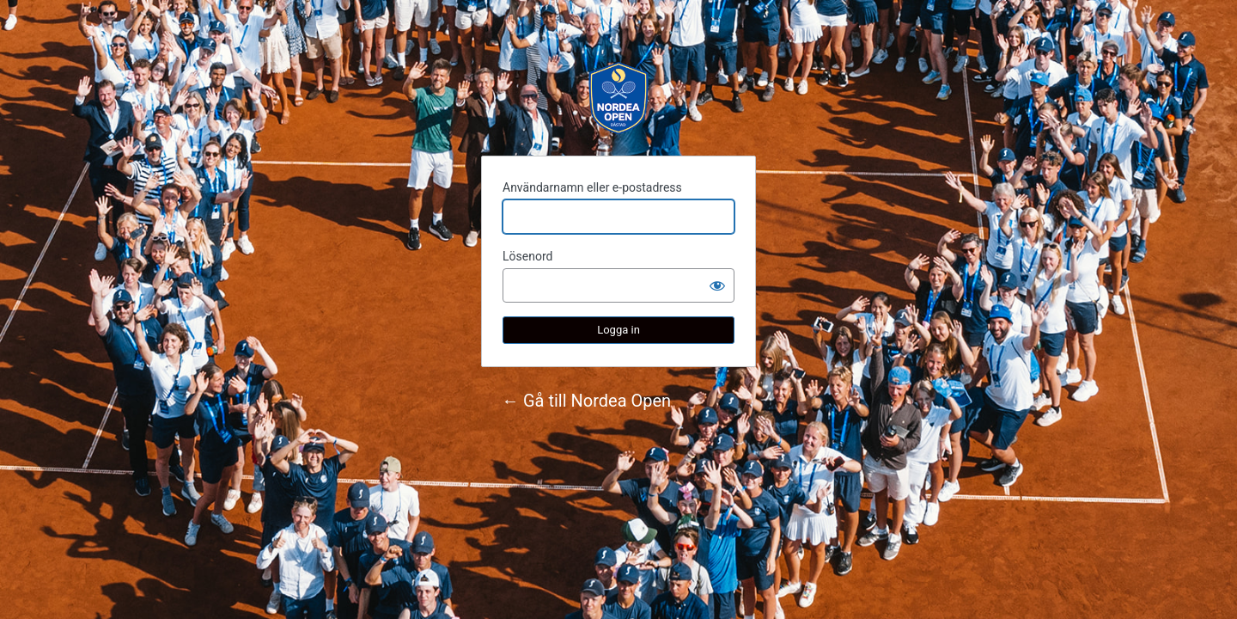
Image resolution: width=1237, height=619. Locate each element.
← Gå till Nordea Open (586, 400)
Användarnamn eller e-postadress (592, 187)
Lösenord (527, 256)
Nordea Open (618, 98)
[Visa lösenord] (717, 285)
